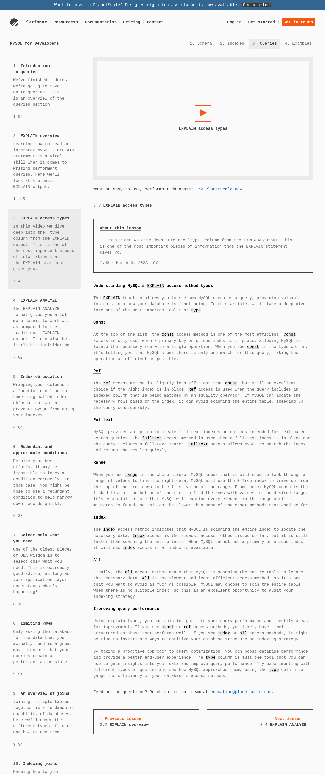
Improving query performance (126, 609)
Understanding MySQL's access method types (153, 286)
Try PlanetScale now (219, 189)
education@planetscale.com (240, 692)
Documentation (102, 22)
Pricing (132, 22)
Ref (97, 371)
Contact (156, 22)
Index (99, 517)
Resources (66, 22)
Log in (234, 22)
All (97, 560)
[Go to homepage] (14, 22)
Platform (35, 22)
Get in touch (298, 22)
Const (99, 322)
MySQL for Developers (34, 43)
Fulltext (103, 420)
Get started (256, 5)
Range (99, 462)
